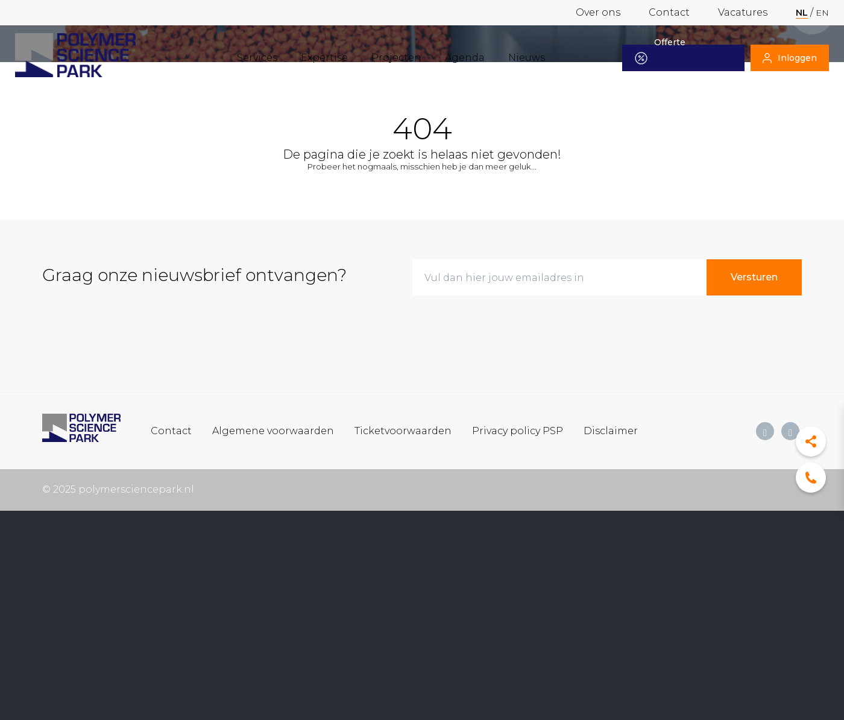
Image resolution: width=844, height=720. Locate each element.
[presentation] (504, 328)
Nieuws (526, 57)
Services (257, 57)
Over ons (598, 12)
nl (802, 12)
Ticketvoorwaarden (403, 430)
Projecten (396, 57)
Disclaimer (611, 430)
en (822, 12)
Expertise (324, 57)
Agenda (465, 57)
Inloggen (790, 57)
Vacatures (742, 12)
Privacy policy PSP (517, 430)
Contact (669, 12)
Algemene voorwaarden (273, 430)
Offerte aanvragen (666, 58)
